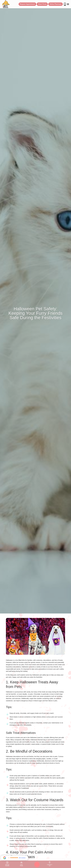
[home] (6, 4)
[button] (68, 4)
